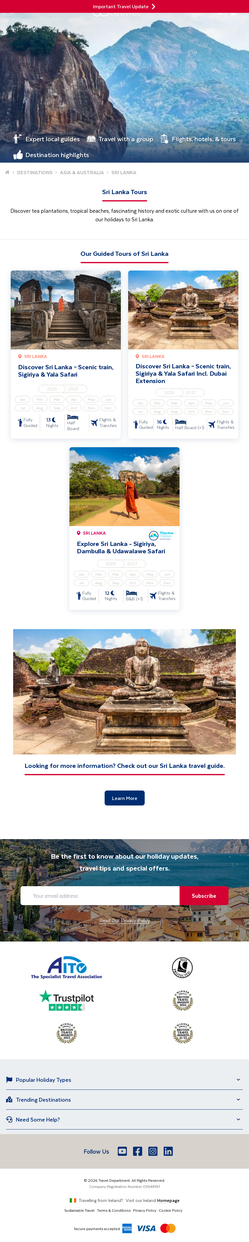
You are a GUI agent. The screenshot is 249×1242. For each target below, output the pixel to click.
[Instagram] (153, 1151)
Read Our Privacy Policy (124, 920)
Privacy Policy (144, 1210)
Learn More (124, 798)
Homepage (168, 1200)
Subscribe (204, 895)
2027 (73, 388)
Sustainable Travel (79, 1210)
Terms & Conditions (114, 1210)
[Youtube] (123, 1151)
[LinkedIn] (169, 1151)
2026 (52, 388)
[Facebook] (138, 1151)
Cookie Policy (170, 1210)
